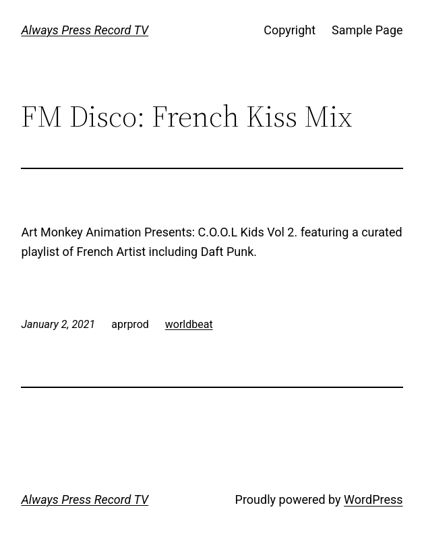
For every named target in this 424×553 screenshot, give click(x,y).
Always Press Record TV (84, 30)
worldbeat (189, 324)
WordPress (373, 499)
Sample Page (367, 30)
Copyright (289, 30)
